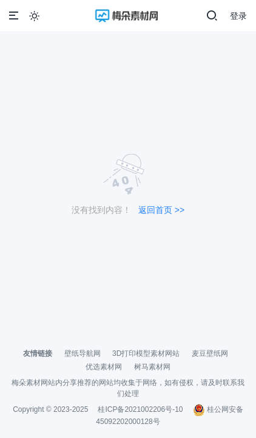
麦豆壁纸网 (210, 353)
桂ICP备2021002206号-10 (140, 409)
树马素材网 (152, 367)
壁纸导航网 (82, 353)
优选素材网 (104, 367)
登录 (238, 16)
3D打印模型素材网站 (146, 353)
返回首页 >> (161, 210)
